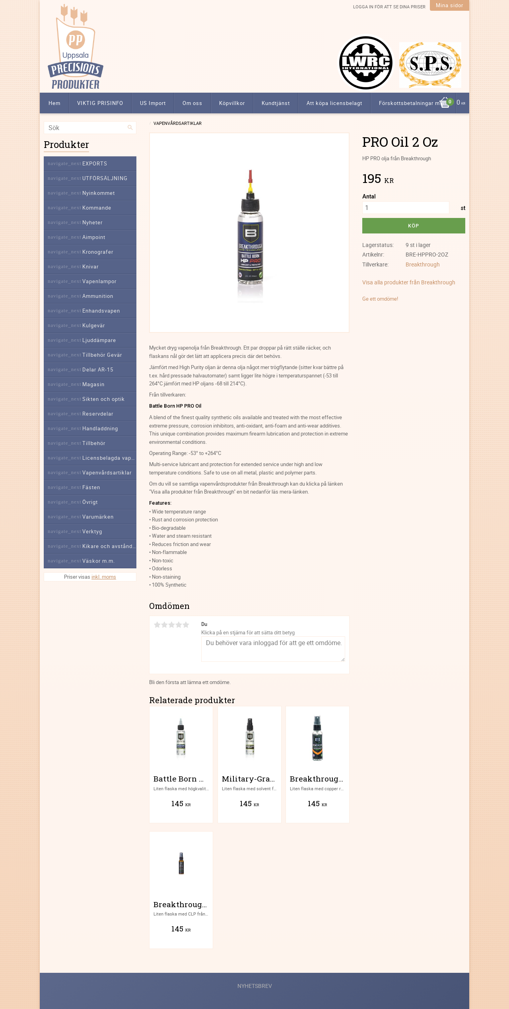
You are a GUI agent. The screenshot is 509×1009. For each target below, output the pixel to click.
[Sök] (130, 128)
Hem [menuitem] (54, 103)
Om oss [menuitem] (192, 103)
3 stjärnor (171, 624)
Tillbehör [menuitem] (93, 443)
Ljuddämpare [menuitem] (99, 340)
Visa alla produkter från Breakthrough (408, 282)
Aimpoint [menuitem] (93, 237)
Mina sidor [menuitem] (449, 5)
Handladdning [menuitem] (100, 428)
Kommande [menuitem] (96, 207)
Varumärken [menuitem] (98, 516)
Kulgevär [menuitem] (93, 325)
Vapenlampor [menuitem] (99, 281)
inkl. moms (103, 576)
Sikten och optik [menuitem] (103, 398)
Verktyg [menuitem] (92, 531)
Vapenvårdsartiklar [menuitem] (107, 472)
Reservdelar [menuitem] (97, 413)
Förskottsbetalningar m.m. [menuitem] (413, 103)
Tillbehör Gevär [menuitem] (102, 354)
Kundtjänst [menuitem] (276, 103)
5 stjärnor (185, 624)
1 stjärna (157, 624)
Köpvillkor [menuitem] (232, 103)
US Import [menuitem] (153, 103)
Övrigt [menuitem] (90, 501)
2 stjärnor (164, 624)
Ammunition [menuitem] (97, 295)
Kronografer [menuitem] (97, 251)
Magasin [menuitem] (93, 384)
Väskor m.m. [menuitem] (98, 560)
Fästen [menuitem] (91, 487)
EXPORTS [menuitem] (94, 163)
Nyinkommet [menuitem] (98, 192)
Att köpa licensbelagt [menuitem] (334, 103)
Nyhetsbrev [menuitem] (254, 986)
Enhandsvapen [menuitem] (101, 310)
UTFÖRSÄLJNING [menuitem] (105, 178)
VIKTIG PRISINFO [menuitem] (100, 103)
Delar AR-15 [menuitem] (97, 369)
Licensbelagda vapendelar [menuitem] (109, 457)
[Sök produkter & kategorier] (90, 127)
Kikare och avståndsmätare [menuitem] (109, 546)
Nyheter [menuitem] (92, 222)
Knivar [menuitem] (90, 266)
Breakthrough (423, 264)
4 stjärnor (178, 624)
